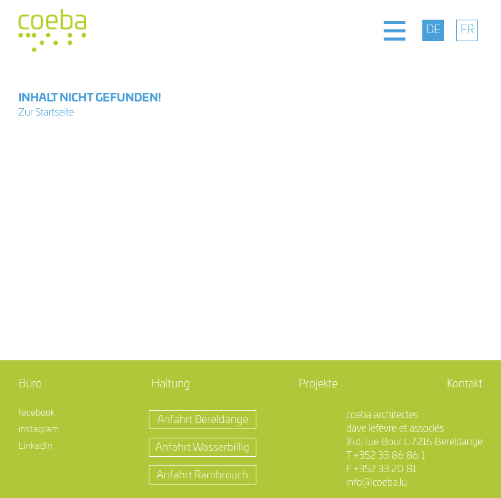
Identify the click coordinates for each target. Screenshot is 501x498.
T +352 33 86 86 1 (385, 455)
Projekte (318, 384)
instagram (38, 429)
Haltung (170, 384)
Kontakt (465, 384)
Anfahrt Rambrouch (202, 475)
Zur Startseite (46, 112)
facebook (36, 412)
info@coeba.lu (376, 483)
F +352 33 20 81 (381, 469)
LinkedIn (35, 446)
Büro (30, 384)
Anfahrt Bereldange (202, 419)
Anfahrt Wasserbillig (203, 447)
